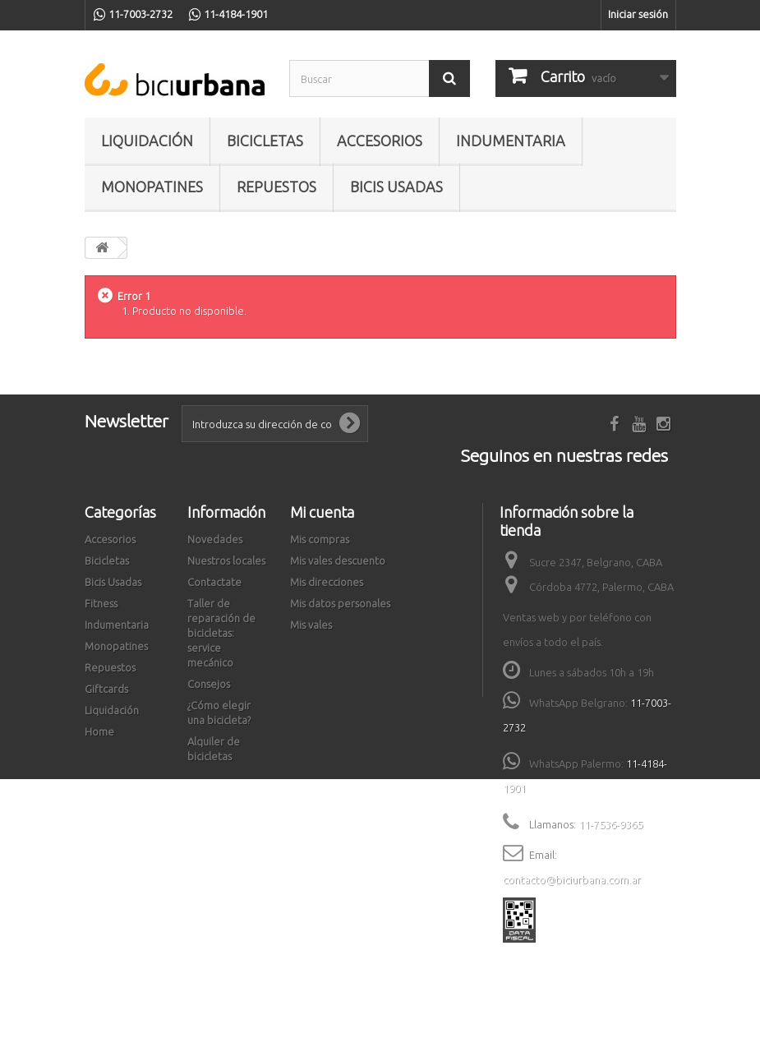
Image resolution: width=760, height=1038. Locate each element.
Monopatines (152, 186)
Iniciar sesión (638, 14)
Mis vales (311, 624)
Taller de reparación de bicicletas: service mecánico (221, 632)
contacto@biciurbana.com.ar (572, 879)
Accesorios (379, 140)
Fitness (101, 603)
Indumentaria (510, 140)
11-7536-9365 (610, 824)
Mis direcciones (326, 582)
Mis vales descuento (337, 560)
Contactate (214, 582)
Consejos (208, 684)
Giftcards (106, 688)
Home (99, 731)
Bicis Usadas (396, 186)
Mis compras (319, 539)
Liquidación (147, 140)
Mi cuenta (322, 512)
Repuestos (276, 186)
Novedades (214, 539)
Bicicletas (265, 140)
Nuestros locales (226, 560)
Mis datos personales (340, 603)
